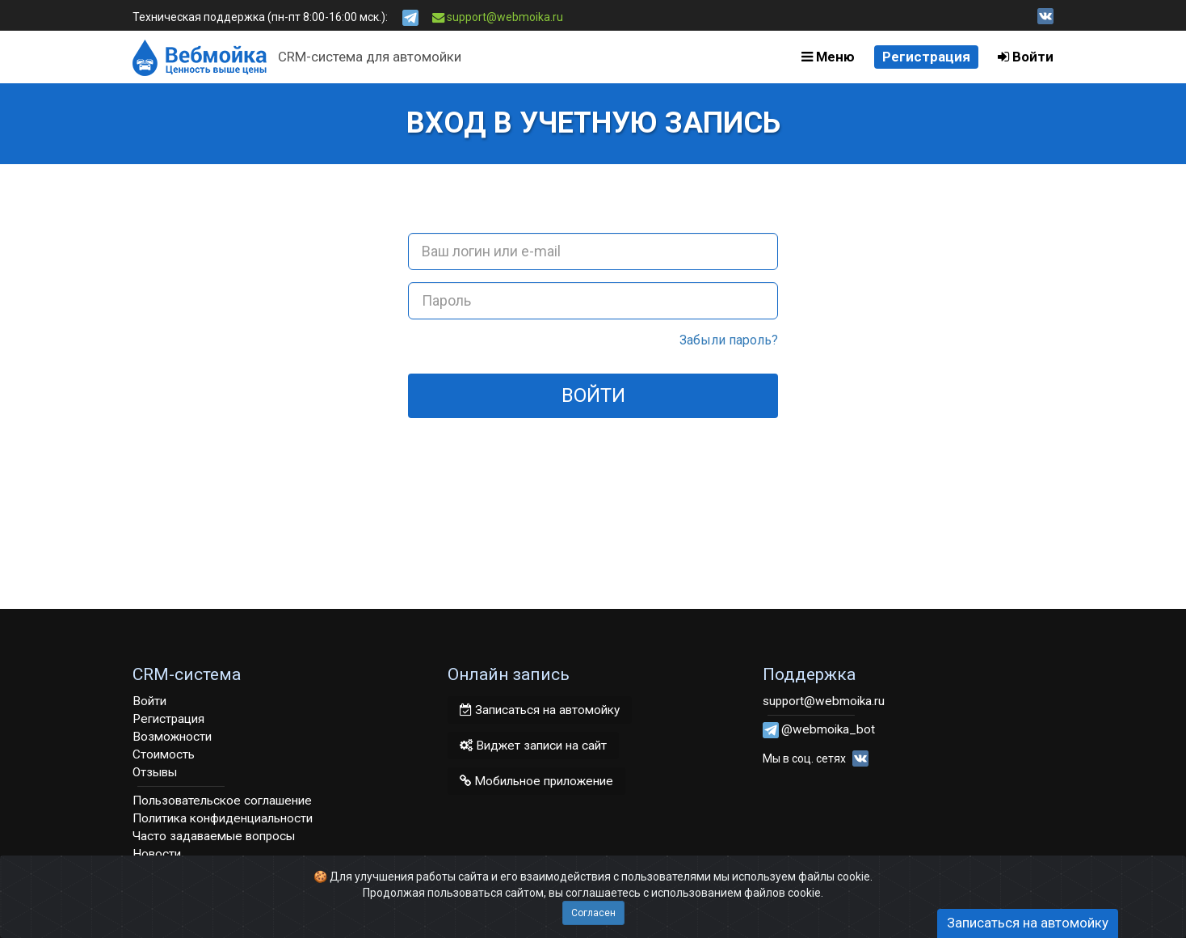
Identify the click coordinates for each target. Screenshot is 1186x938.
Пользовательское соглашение (222, 800)
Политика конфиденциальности (222, 818)
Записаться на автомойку (540, 710)
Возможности (172, 736)
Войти (1026, 57)
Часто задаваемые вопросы (213, 836)
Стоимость (163, 754)
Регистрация (926, 57)
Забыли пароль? (728, 340)
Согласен (593, 913)
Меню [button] (828, 57)
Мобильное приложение (536, 781)
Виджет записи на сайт (533, 745)
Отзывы (154, 772)
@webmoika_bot (828, 729)
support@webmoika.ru (498, 17)
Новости (156, 854)
